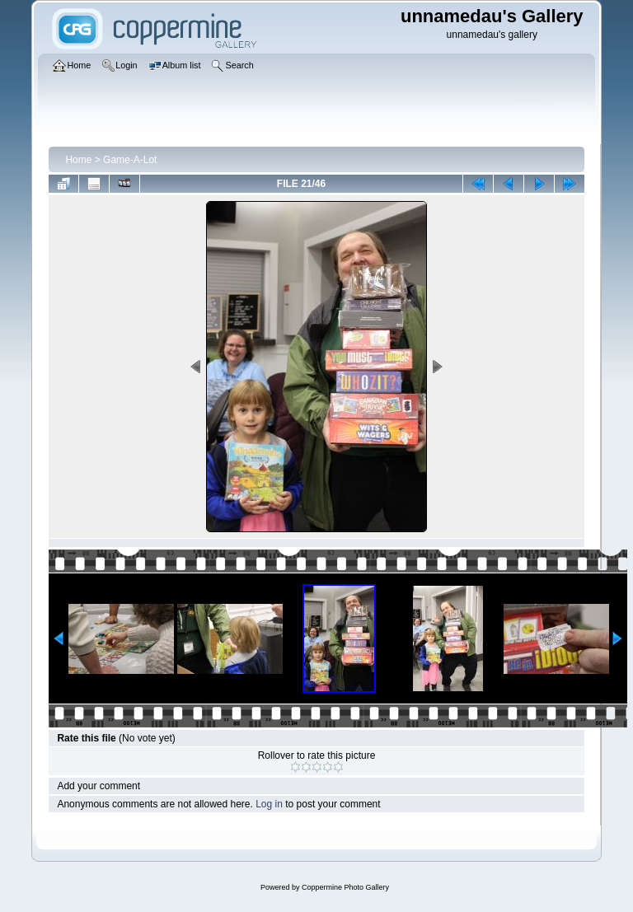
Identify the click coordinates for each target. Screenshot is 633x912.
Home (78, 160)
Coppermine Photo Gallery (345, 887)
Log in (269, 804)
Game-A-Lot (130, 160)
